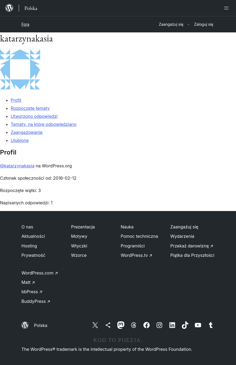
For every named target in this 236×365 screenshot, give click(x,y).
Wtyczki (79, 246)
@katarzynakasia (17, 165)
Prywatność (33, 255)
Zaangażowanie (27, 132)
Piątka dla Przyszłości (192, 255)
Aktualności (33, 236)
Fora (25, 24)
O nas (27, 226)
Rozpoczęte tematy (30, 108)
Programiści (133, 246)
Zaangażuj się (184, 226)
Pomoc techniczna (139, 236)
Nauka (127, 226)
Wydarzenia (182, 236)
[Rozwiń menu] (227, 8)
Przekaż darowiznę (191, 246)
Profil (16, 100)
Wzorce (79, 255)
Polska (40, 325)
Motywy (79, 236)
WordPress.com (39, 273)
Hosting (29, 246)
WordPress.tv (136, 255)
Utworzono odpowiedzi (34, 116)
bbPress (32, 291)
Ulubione (20, 140)
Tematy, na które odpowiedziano (44, 124)
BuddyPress (35, 301)
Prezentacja (83, 226)
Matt (28, 282)
